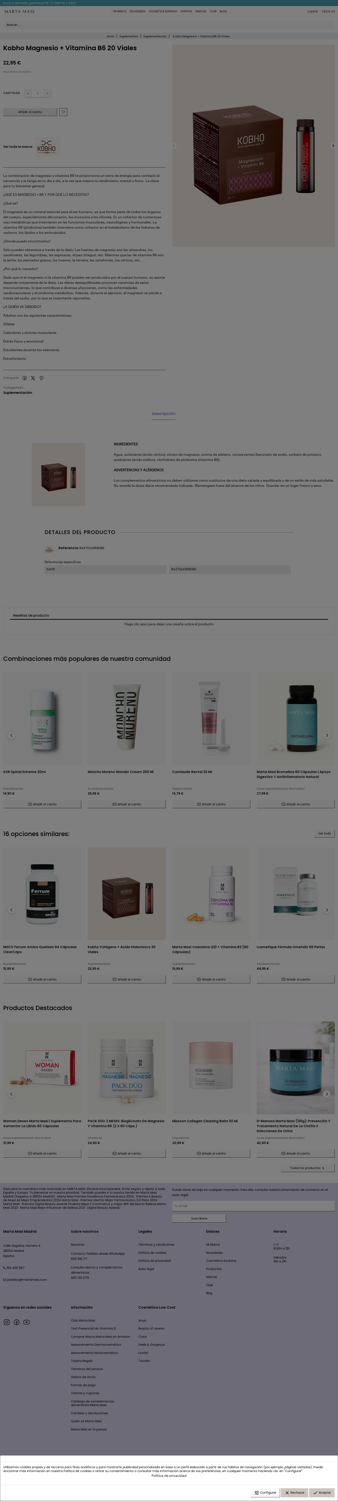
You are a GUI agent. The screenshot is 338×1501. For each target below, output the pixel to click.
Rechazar (295, 1493)
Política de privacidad (169, 1476)
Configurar (265, 1493)
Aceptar (322, 1493)
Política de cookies (78, 1471)
